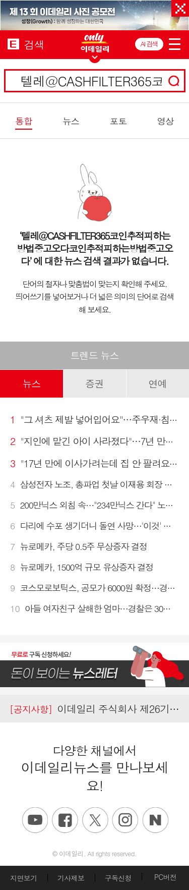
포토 (118, 121)
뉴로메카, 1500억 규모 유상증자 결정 (81, 567)
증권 (94, 383)
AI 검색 (149, 43)
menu (174, 42)
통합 (23, 121)
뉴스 (70, 121)
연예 (157, 383)
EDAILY (13, 43)
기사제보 (70, 878)
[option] (94, 15)
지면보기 (23, 878)
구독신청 (118, 878)
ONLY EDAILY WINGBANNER (95, 42)
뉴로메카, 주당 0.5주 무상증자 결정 (78, 546)
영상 (165, 121)
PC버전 (165, 877)
